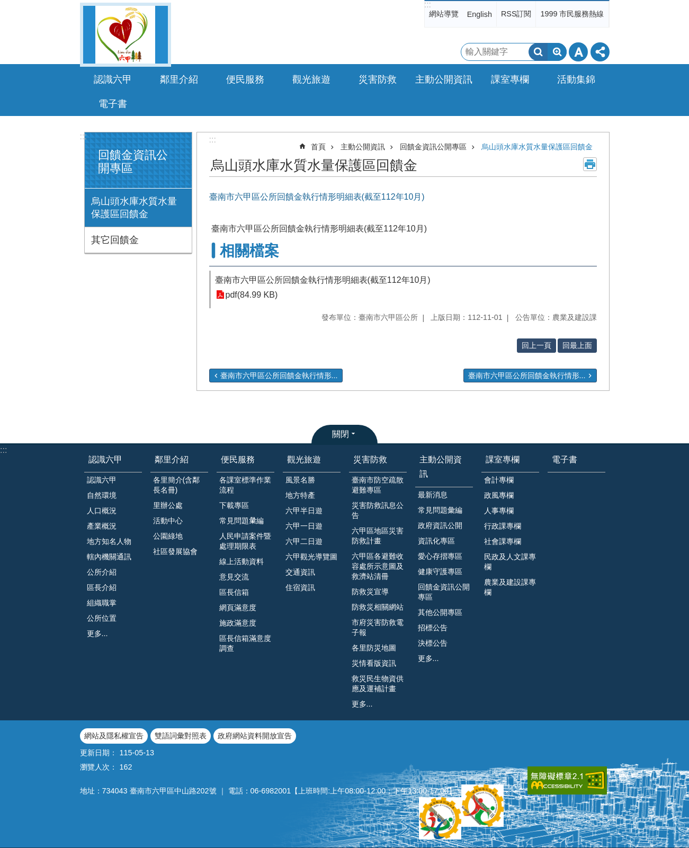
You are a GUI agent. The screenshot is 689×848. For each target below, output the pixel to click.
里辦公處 (168, 505)
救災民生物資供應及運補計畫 (378, 683)
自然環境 (102, 495)
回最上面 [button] (577, 345)
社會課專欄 (502, 541)
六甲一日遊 (304, 526)
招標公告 (433, 627)
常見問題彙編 (440, 510)
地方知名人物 (109, 541)
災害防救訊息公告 (378, 510)
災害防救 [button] (378, 79)
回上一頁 (536, 345)
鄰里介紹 (172, 459)
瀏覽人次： (98, 767)
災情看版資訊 (374, 663)
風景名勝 (300, 480)
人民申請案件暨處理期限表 (245, 541)
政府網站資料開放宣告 (255, 735)
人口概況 (102, 510)
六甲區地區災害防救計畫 (378, 535)
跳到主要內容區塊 (5, 5)
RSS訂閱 (516, 14)
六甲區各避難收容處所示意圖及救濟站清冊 (378, 566)
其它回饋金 (115, 240)
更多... (97, 633)
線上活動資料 (241, 561)
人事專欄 (499, 510)
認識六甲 (105, 459)
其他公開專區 (440, 612)
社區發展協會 (175, 551)
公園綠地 (168, 536)
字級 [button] (578, 51)
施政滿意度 (237, 623)
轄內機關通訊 (109, 556)
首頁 (318, 146)
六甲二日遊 (304, 541)
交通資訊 (300, 572)
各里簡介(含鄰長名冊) (176, 485)
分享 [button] (600, 51)
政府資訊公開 (440, 525)
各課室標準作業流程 (245, 485)
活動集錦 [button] (576, 79)
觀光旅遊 (304, 459)
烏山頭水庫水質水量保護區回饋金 (134, 207)
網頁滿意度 (237, 607)
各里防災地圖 (374, 648)
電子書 (113, 104)
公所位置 (102, 618)
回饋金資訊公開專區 (433, 146)
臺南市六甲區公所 (125, 35)
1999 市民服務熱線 (572, 14)
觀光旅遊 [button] (311, 79)
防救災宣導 (370, 591)
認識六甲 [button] (113, 79)
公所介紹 (102, 572)
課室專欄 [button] (510, 79)
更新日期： (98, 752)
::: (427, 4)
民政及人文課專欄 (510, 561)
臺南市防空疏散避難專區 (378, 485)
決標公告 (433, 643)
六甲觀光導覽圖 (311, 556)
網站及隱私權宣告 (114, 735)
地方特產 (300, 495)
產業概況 (102, 526)
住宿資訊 (300, 587)
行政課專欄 (502, 526)
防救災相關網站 (378, 607)
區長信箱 (234, 592)
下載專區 (234, 505)
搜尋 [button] (538, 52)
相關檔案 (249, 251)
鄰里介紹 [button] (179, 79)
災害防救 (370, 459)
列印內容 (590, 164)
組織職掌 (102, 603)
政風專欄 (499, 495)
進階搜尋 (557, 52)
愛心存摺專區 (440, 556)
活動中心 (168, 520)
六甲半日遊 (304, 510)
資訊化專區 (436, 541)
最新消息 (433, 494)
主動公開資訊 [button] (443, 79)
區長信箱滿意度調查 (245, 643)
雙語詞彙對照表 (181, 735)
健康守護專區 (440, 571)
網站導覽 (444, 14)
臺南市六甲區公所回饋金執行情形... (279, 375)
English (479, 14)
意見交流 (234, 577)
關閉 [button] (340, 434)
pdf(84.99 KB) (252, 294)
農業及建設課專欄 (510, 587)
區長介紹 (102, 587)
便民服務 (238, 459)
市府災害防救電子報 (378, 627)
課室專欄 (503, 459)
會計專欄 (499, 480)
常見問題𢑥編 (241, 520)
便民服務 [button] (245, 79)
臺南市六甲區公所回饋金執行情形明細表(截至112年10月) (323, 279)
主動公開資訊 (363, 146)
